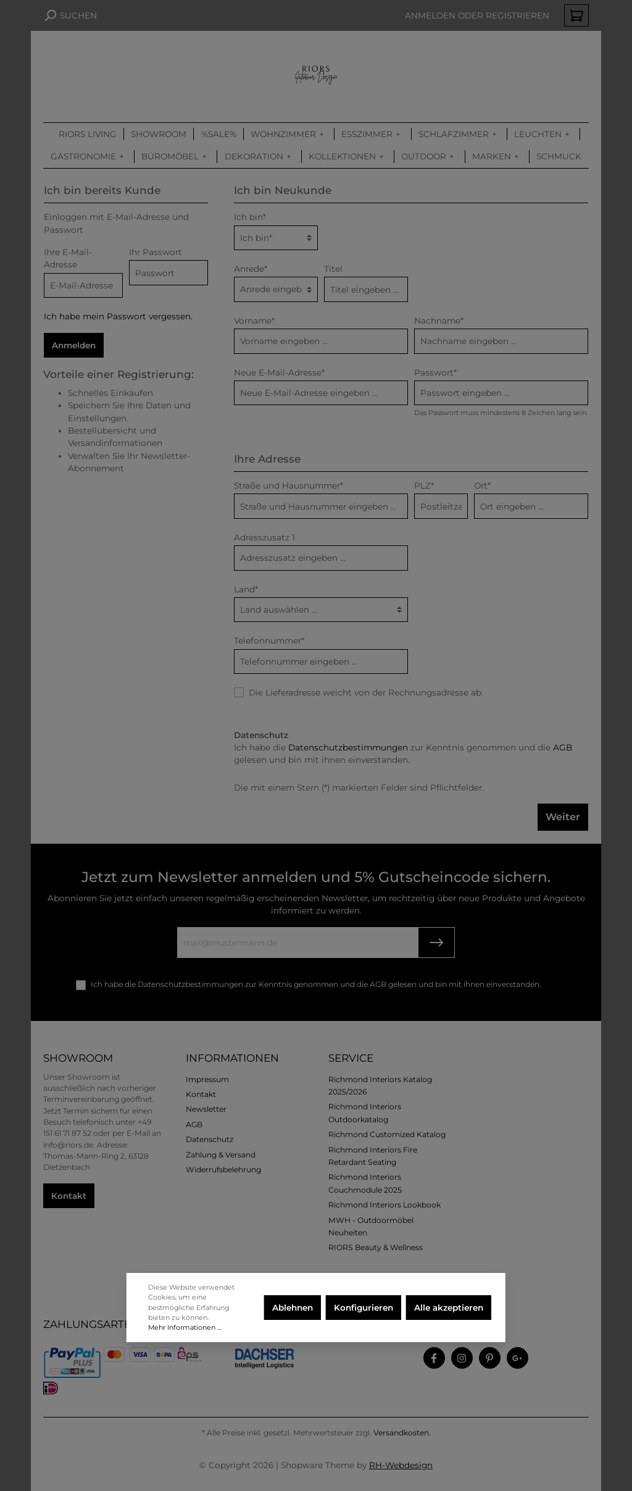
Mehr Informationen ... (184, 1327)
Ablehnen (292, 1307)
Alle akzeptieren (448, 1307)
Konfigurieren (363, 1307)
